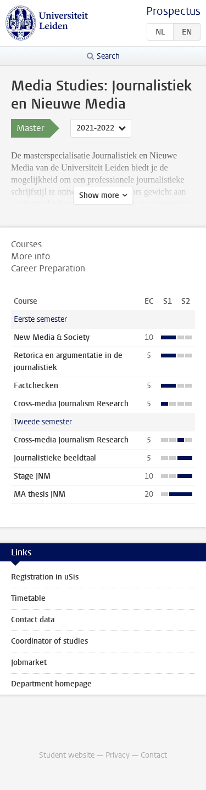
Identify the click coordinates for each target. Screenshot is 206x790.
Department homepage (51, 684)
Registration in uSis (45, 577)
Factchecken (36, 385)
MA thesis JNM (39, 494)
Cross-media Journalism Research (71, 404)
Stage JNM (32, 476)
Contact (154, 755)
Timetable (28, 598)
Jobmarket (29, 662)
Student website (66, 755)
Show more (99, 195)
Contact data (32, 620)
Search (108, 56)
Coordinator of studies (49, 641)
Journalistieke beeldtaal (55, 458)
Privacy (117, 755)
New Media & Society (52, 337)
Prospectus (173, 11)
